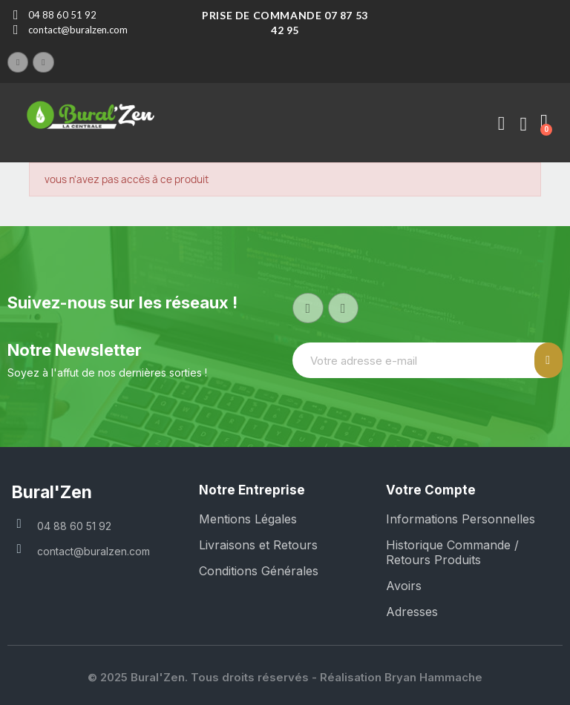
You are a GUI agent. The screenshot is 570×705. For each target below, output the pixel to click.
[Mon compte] (501, 123)
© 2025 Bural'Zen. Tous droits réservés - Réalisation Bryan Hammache (285, 677)
